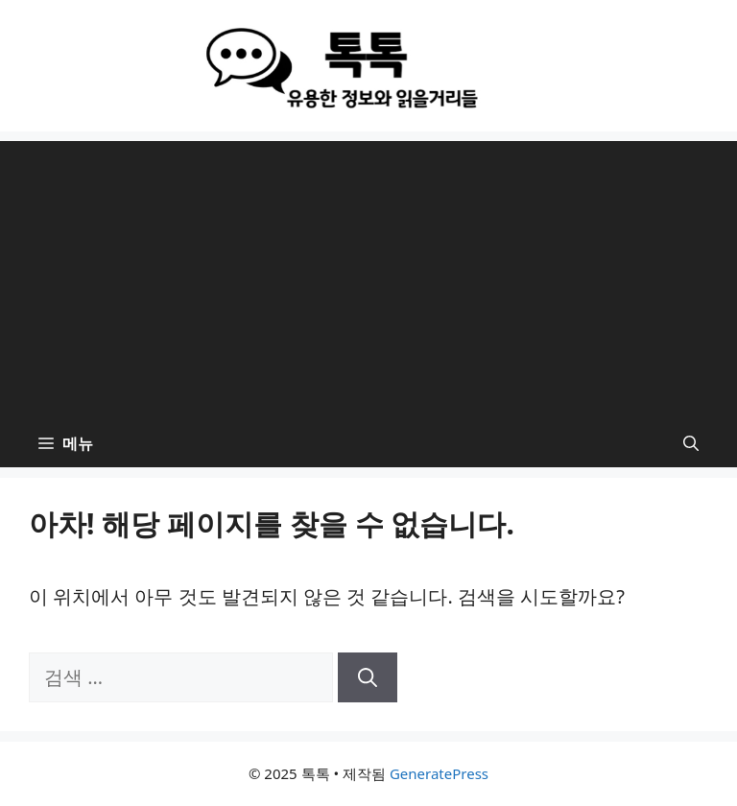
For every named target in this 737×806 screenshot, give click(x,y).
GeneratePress (439, 773)
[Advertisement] (368, 275)
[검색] (367, 677)
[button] (691, 443)
